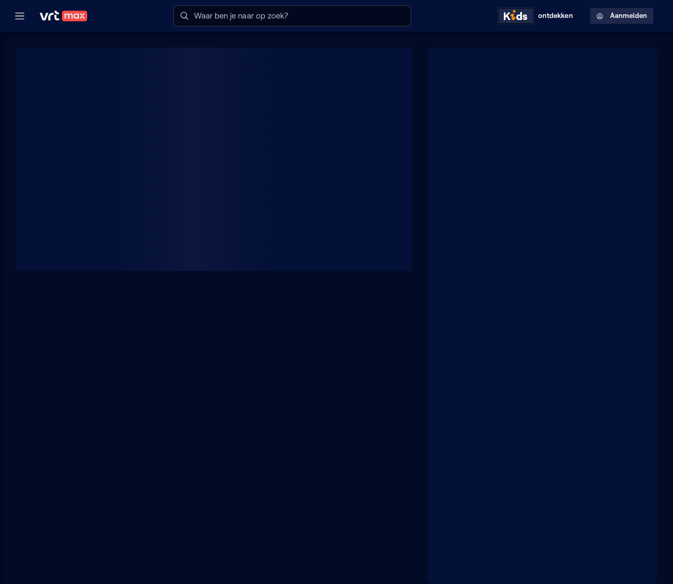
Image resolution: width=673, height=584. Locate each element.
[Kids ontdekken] (537, 15)
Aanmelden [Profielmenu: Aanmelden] (622, 16)
